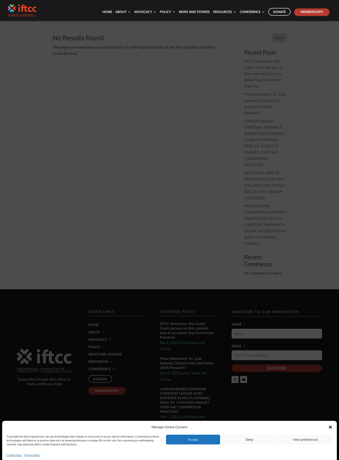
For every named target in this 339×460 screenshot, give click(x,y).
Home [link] (107, 12)
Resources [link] (222, 12)
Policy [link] (165, 12)
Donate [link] (279, 12)
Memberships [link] (312, 12)
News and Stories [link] (194, 12)
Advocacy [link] (143, 12)
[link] (25, 10)
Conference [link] (250, 12)
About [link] (120, 12)
